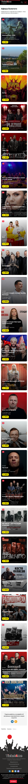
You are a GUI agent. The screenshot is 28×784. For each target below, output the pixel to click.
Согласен (13, 781)
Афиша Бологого (14, 762)
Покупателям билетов (14, 764)
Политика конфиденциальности (14, 768)
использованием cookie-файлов (17, 778)
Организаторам (14, 766)
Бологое (4, 3)
